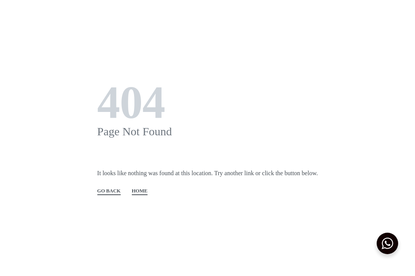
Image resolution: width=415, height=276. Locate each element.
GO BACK (109, 191)
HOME (140, 191)
